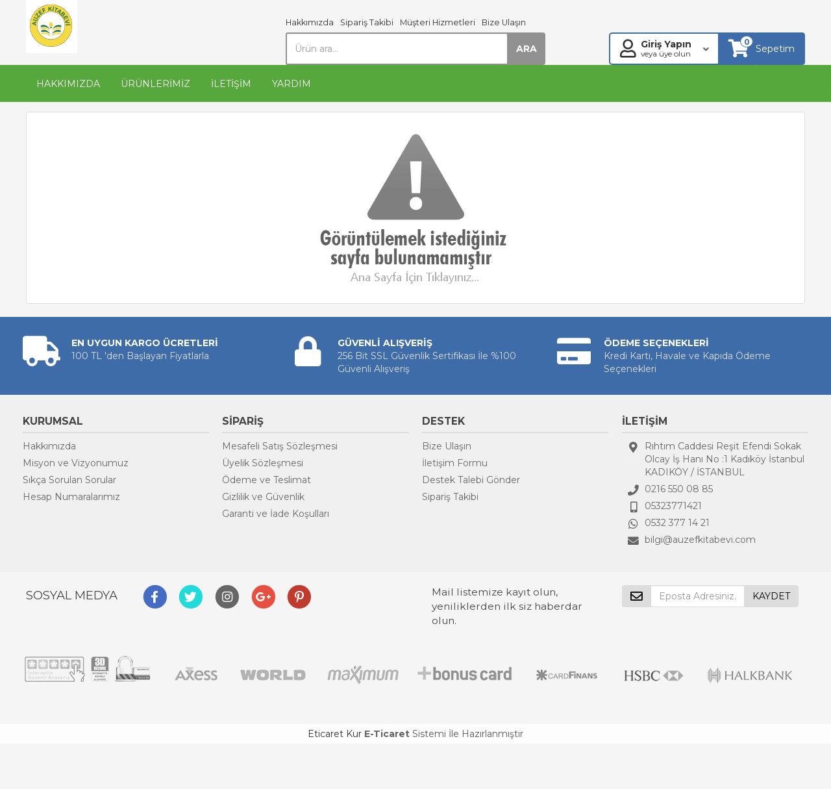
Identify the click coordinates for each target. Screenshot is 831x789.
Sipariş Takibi (366, 22)
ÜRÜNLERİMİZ (155, 84)
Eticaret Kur (335, 734)
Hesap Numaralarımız (71, 497)
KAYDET (771, 596)
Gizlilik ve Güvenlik (263, 497)
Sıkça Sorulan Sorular (69, 480)
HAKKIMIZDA (68, 84)
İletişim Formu (455, 463)
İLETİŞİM (231, 84)
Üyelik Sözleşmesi (262, 463)
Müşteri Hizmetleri (437, 22)
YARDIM (291, 84)
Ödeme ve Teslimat (266, 480)
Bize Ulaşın (504, 22)
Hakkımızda (310, 22)
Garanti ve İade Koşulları (275, 514)
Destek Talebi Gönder (471, 480)
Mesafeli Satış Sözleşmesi (280, 446)
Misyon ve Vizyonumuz (76, 463)
